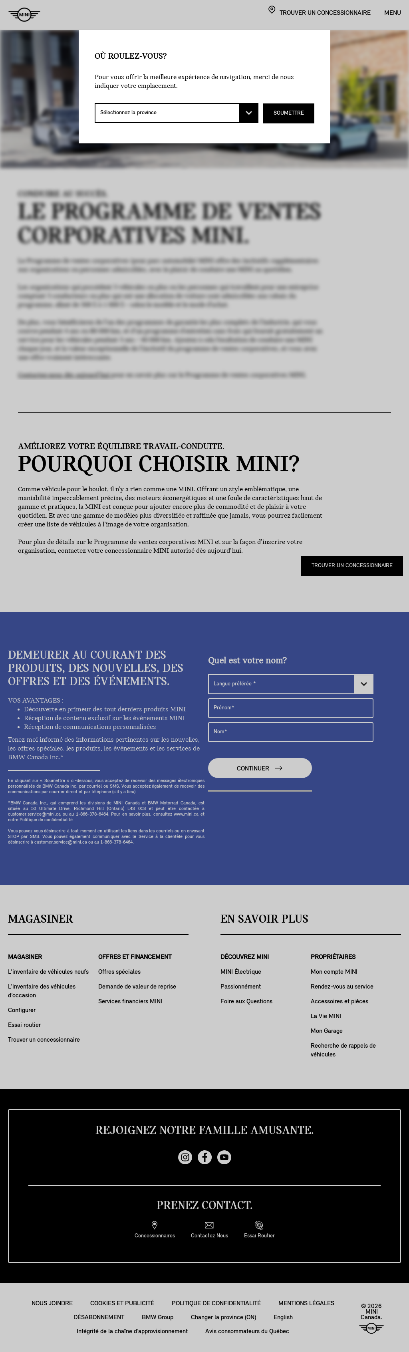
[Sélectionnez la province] (176, 113)
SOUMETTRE (289, 113)
